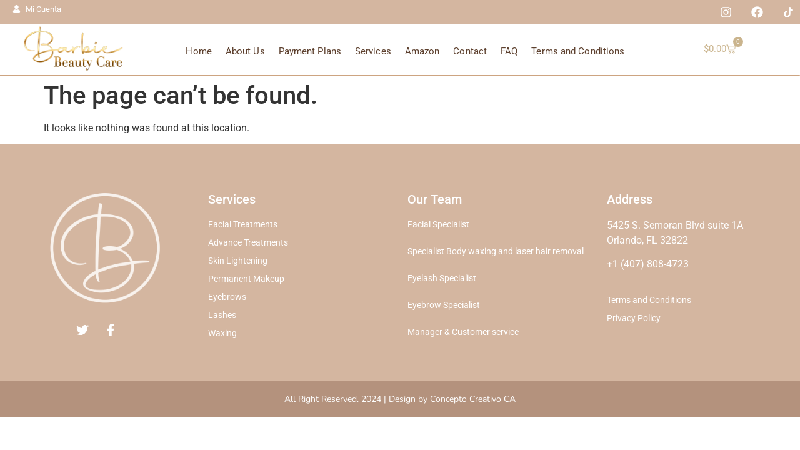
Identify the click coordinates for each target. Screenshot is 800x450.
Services (373, 51)
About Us (245, 51)
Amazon (422, 51)
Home (198, 51)
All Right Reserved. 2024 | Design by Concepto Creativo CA (400, 399)
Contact (470, 51)
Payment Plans (310, 51)
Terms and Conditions (577, 51)
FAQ (509, 51)
